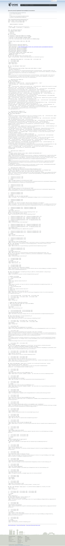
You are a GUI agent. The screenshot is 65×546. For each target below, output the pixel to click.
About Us (10, 537)
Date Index (33, 525)
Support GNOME (11, 539)
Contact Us (10, 540)
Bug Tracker (19, 541)
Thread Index (28, 525)
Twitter (26, 541)
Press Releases (27, 537)
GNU (29, 545)
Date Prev (10, 525)
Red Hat (19, 545)
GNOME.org (54, 0)
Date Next (13, 525)
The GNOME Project (12, 536)
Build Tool (19, 543)
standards (13, 545)
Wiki (18, 538)
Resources (19, 536)
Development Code (20, 542)
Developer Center (20, 537)
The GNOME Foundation (12, 541)
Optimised (10, 545)
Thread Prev (19, 525)
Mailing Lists (19, 539)
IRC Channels (20, 540)
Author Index (38, 525)
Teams (9, 538)
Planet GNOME (27, 538)
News (26, 536)
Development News (28, 539)
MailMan (24, 545)
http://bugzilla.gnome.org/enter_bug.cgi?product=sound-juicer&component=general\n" (35, 46)
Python (26, 545)
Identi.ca (26, 540)
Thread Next (23, 525)
